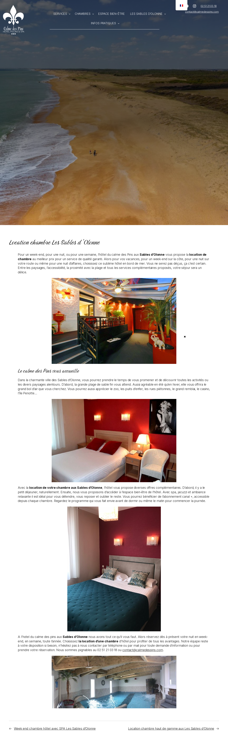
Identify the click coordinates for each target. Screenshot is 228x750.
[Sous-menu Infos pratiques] (119, 23)
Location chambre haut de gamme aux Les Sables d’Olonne (171, 728)
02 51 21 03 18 (209, 5)
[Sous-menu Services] (70, 14)
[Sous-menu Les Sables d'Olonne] (165, 14)
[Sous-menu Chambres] (93, 14)
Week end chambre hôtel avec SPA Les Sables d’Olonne (55, 728)
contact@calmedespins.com (202, 11)
